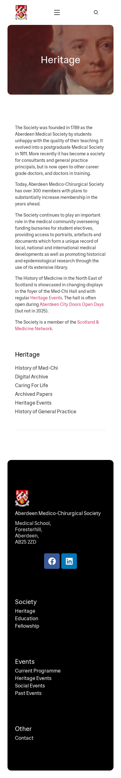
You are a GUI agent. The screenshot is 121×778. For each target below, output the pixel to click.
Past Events (28, 693)
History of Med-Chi (36, 368)
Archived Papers (34, 394)
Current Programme (38, 670)
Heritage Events (46, 298)
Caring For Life (31, 385)
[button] (57, 12)
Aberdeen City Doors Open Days (72, 304)
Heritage (25, 611)
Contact (24, 738)
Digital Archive (31, 377)
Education (26, 618)
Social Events (30, 685)
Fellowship (27, 626)
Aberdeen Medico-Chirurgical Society (58, 513)
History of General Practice (45, 412)
